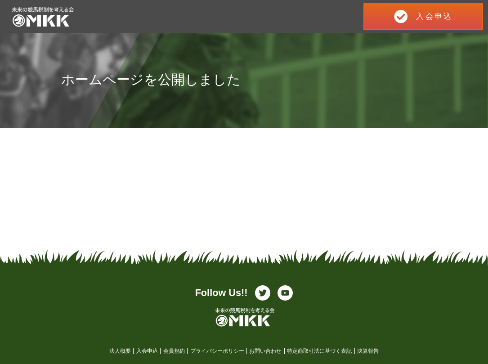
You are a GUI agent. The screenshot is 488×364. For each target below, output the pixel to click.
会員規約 (174, 351)
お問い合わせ (265, 351)
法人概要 (120, 351)
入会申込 (147, 351)
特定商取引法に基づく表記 (319, 351)
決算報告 (368, 351)
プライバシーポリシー (217, 351)
